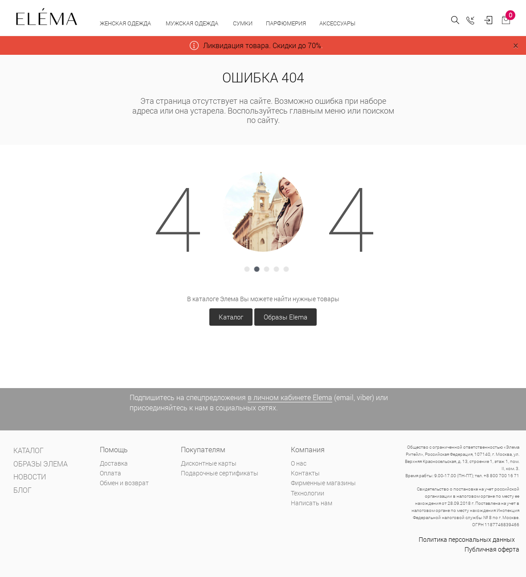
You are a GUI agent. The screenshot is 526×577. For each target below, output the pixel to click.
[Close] (515, 45)
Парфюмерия (286, 23)
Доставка (114, 463)
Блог (22, 490)
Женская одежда (126, 23)
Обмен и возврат (124, 483)
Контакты (305, 473)
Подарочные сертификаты (219, 473)
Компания (308, 449)
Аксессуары (338, 23)
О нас (298, 463)
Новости (29, 476)
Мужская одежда (193, 23)
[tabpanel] (263, 212)
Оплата (110, 473)
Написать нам (311, 503)
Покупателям (203, 449)
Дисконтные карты (208, 463)
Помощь (114, 449)
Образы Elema (285, 316)
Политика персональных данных (467, 539)
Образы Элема (40, 463)
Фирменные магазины (323, 483)
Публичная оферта (492, 549)
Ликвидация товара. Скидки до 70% (262, 45)
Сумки (243, 23)
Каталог (231, 316)
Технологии (307, 493)
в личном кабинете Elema (290, 397)
